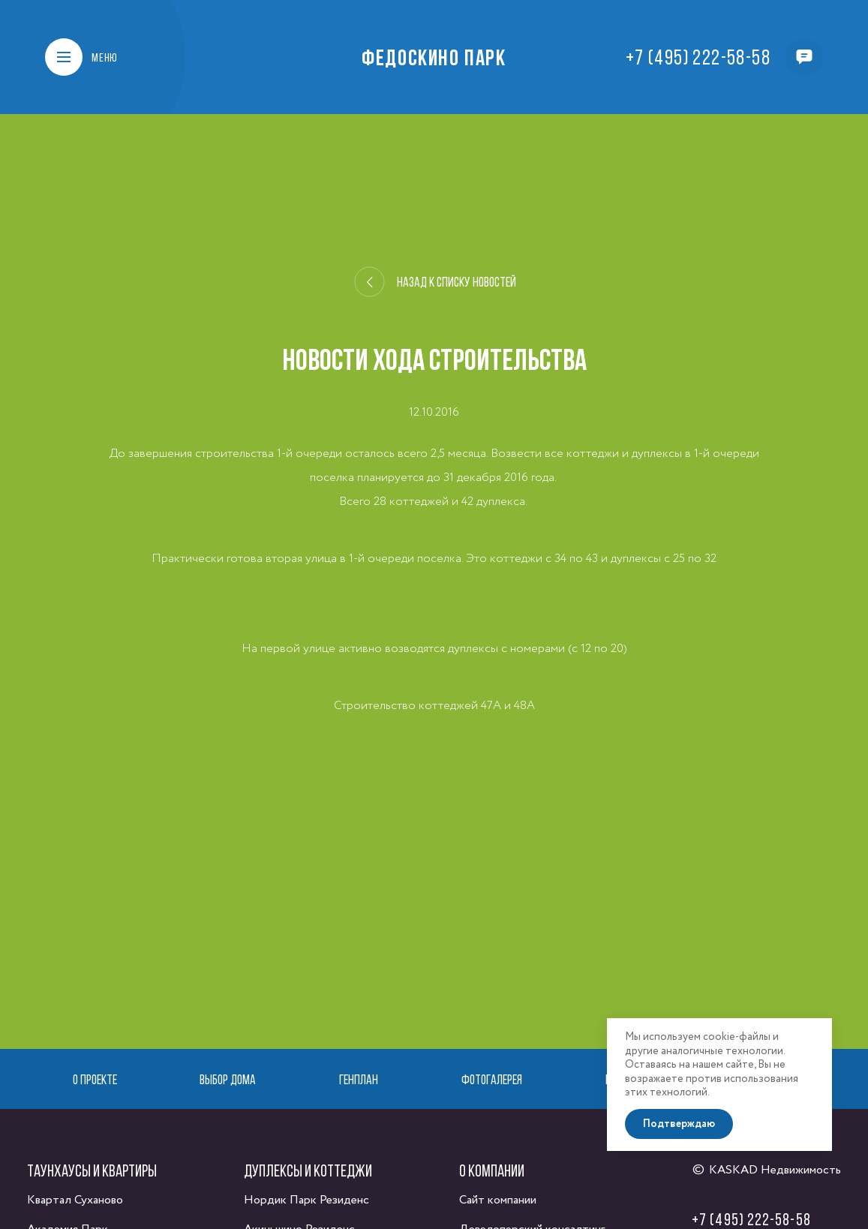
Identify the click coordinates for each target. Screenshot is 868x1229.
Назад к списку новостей (435, 282)
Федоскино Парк (434, 57)
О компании (491, 1170)
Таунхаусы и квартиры (92, 1170)
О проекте (95, 1079)
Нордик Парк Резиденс (306, 1200)
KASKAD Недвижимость (775, 1170)
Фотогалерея (491, 1079)
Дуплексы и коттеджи (308, 1170)
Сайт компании (497, 1200)
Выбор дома (228, 1079)
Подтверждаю (679, 1123)
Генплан (358, 1079)
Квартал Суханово (75, 1200)
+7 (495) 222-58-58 (698, 57)
